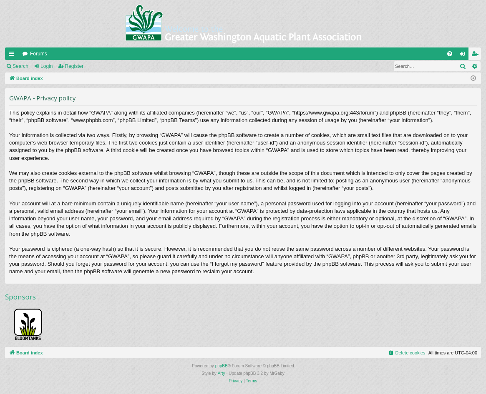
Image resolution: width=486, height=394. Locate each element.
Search (20, 66)
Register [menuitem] (476, 55)
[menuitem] (449, 53)
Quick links (13, 55)
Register (74, 66)
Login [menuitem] (464, 55)
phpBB (221, 366)
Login (46, 66)
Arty (221, 373)
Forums (38, 54)
